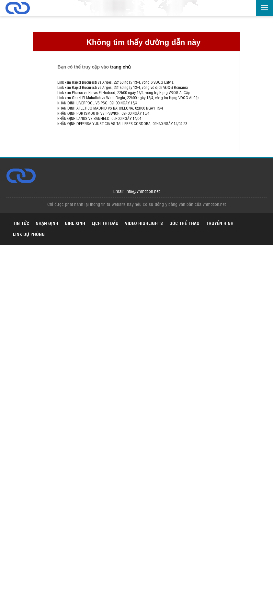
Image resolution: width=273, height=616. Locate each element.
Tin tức (21, 223)
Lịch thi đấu (105, 223)
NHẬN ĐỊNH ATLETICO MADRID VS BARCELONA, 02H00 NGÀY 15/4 (110, 108)
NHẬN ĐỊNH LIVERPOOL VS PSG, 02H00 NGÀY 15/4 (97, 102)
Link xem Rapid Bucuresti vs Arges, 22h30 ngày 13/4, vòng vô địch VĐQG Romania (122, 87)
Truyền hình (219, 223)
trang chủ (120, 66)
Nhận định (47, 223)
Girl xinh (75, 223)
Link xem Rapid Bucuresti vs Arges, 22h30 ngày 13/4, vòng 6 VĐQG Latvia (115, 82)
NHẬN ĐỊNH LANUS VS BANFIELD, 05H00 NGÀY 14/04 (99, 118)
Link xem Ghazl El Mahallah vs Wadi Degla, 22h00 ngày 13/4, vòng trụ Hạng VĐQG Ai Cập (128, 97)
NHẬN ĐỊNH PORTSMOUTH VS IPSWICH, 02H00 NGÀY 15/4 (103, 113)
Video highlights (144, 223)
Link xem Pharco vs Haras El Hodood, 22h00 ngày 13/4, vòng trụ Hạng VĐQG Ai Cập (123, 92)
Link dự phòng (29, 234)
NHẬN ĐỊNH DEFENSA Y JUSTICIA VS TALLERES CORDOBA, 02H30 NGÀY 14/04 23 (122, 123)
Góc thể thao (184, 223)
